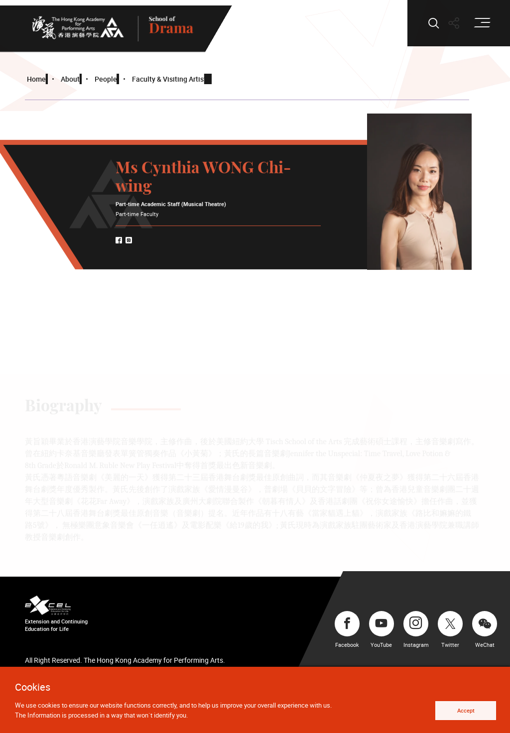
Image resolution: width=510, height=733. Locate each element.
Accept (466, 710)
